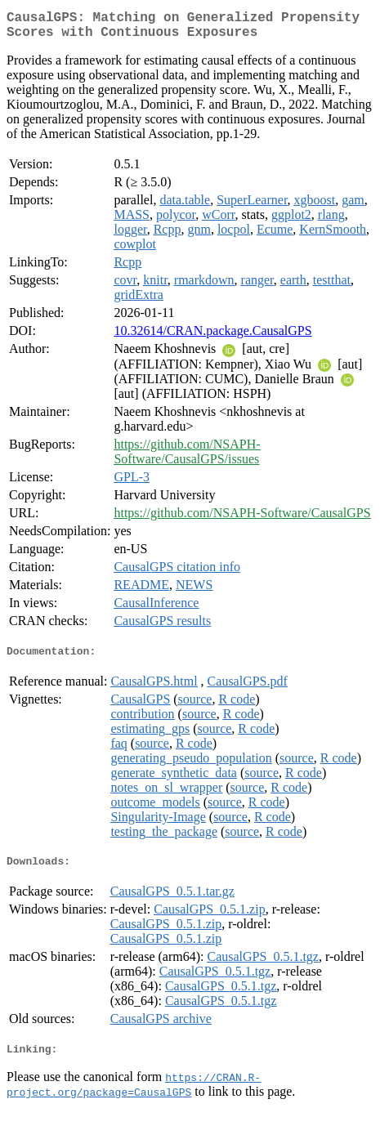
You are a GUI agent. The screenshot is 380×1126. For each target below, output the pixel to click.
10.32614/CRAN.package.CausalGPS (212, 337)
